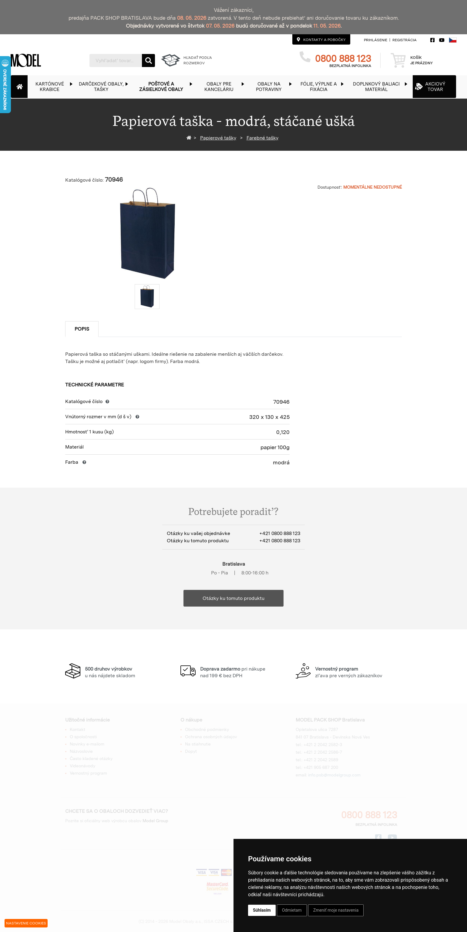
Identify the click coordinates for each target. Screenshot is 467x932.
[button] (52, 86)
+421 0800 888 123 (279, 533)
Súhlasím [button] (262, 910)
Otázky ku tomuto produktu (233, 598)
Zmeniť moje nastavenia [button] (336, 910)
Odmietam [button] (292, 910)
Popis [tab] (82, 329)
